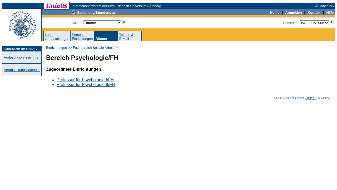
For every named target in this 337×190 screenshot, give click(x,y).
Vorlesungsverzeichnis (21, 57)
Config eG (310, 98)
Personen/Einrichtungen (82, 37)
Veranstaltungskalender (22, 70)
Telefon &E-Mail (126, 37)
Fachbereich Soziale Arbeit (93, 48)
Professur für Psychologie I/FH (85, 80)
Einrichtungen (56, 48)
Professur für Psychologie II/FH (86, 84)
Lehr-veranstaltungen (57, 37)
